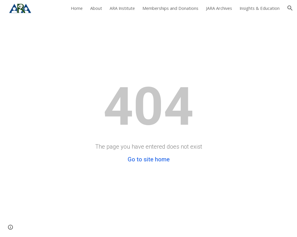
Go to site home (149, 159)
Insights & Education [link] (260, 8)
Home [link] (77, 8)
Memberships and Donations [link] (170, 8)
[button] (290, 8)
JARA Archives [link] (219, 8)
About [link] (96, 8)
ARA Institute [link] (122, 8)
